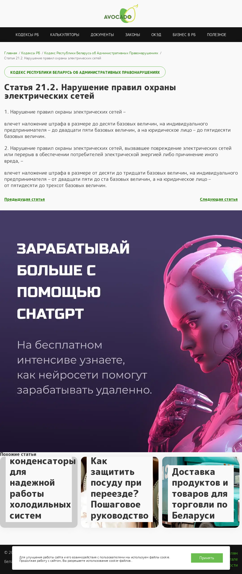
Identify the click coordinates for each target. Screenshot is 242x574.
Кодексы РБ (27, 34)
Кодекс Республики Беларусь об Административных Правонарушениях (85, 72)
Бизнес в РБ (184, 34)
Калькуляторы (64, 34)
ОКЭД (156, 34)
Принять (206, 558)
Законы (132, 34)
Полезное (216, 34)
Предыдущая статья (24, 199)
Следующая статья (219, 199)
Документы (102, 34)
